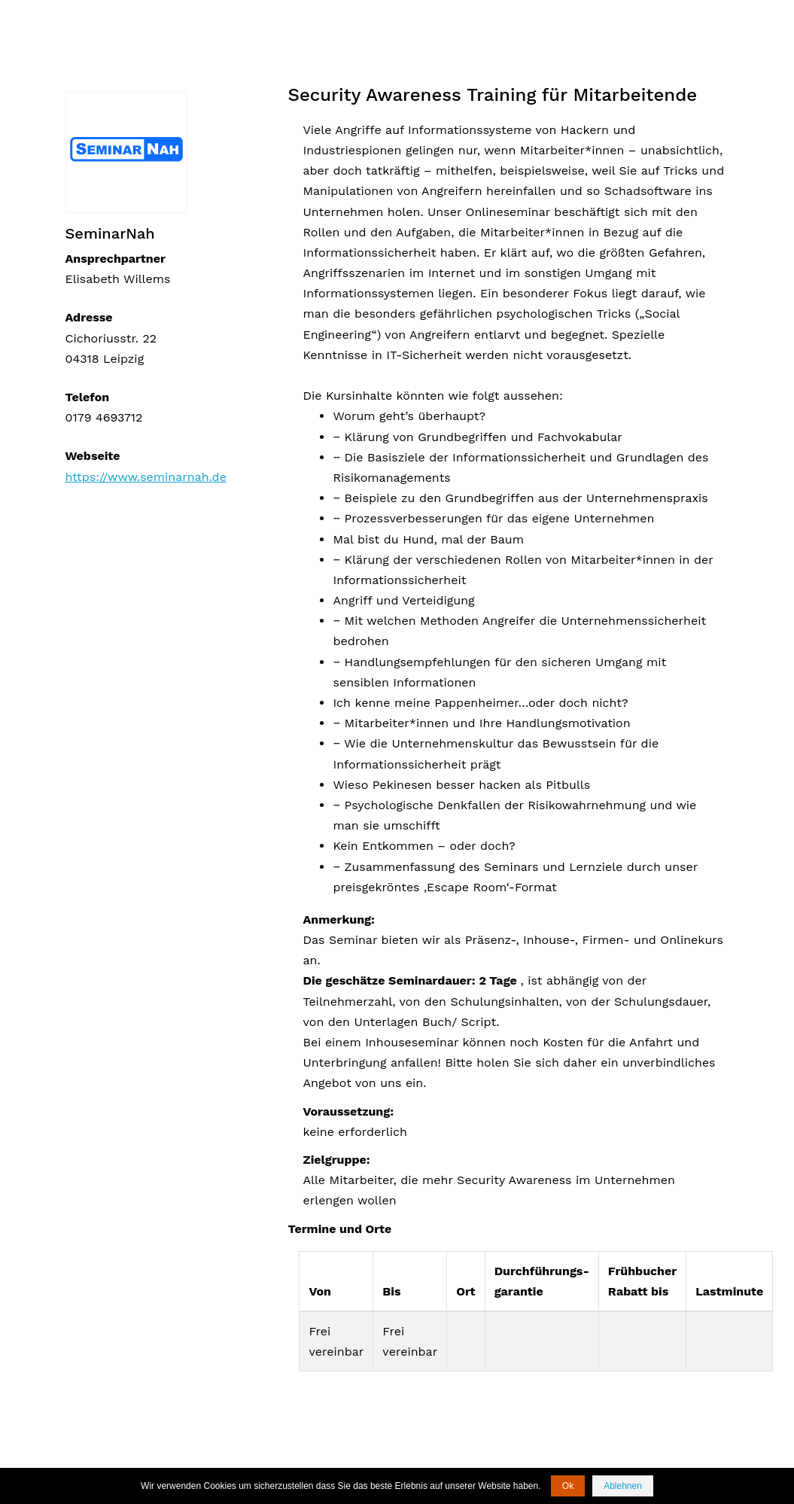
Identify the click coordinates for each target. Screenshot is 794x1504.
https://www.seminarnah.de (146, 477)
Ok (567, 1486)
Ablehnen (623, 1486)
